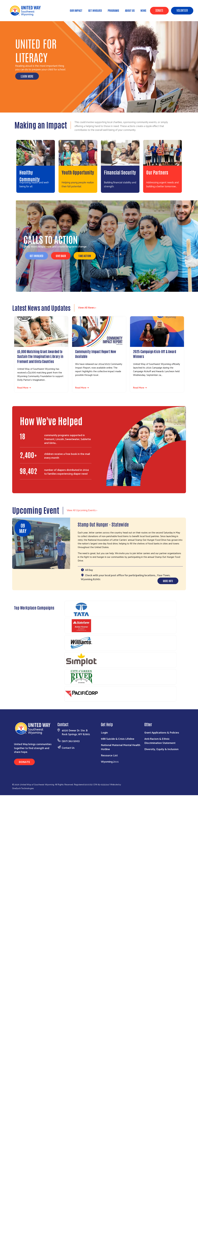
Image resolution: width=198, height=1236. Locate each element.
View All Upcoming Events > (82, 510)
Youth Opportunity (78, 172)
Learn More (27, 76)
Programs (113, 10)
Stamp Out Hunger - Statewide (103, 524)
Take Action (84, 255)
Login (104, 732)
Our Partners (157, 172)
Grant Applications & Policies (161, 732)
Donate (159, 10)
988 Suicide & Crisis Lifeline (117, 738)
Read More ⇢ (24, 387)
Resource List (109, 755)
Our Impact (76, 10)
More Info (168, 581)
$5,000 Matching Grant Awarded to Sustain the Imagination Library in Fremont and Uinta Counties (40, 356)
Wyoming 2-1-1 (110, 761)
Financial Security (120, 172)
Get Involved (95, 10)
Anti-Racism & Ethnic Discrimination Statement (159, 740)
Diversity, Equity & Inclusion (161, 749)
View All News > (87, 307)
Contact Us (68, 747)
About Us (130, 10)
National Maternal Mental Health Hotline (120, 746)
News (143, 10)
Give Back (61, 255)
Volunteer (182, 10)
